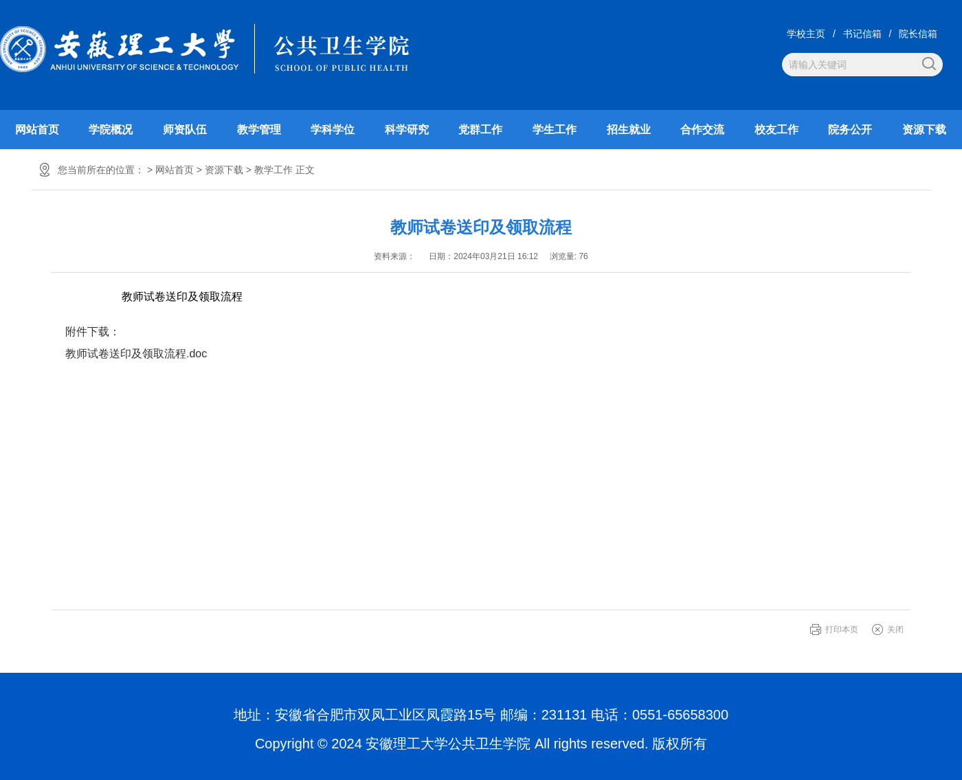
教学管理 (259, 129)
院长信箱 (918, 33)
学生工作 (555, 129)
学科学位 (333, 129)
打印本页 (841, 629)
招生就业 (629, 129)
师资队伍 (185, 129)
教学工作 (273, 169)
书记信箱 (862, 33)
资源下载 (924, 129)
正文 (305, 169)
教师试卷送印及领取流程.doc (136, 353)
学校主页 (806, 33)
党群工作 (480, 129)
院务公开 (850, 129)
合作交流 (702, 129)
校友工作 (776, 129)
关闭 (895, 629)
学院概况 (111, 129)
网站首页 (37, 129)
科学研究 (407, 129)
